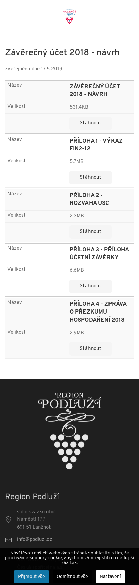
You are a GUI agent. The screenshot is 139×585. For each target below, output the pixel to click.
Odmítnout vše (72, 576)
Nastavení (110, 576)
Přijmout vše (31, 576)
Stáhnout (90, 123)
